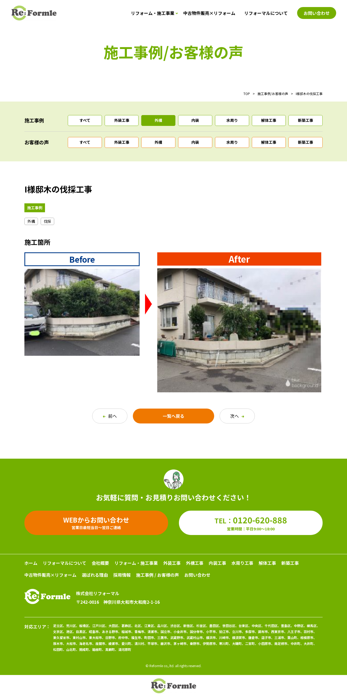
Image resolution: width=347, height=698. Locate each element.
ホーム (30, 563)
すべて (84, 120)
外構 (158, 120)
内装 (195, 120)
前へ (110, 416)
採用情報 (122, 575)
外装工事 (121, 120)
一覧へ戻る (173, 416)
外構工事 (194, 563)
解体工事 (268, 120)
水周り (232, 120)
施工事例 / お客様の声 (157, 575)
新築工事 (305, 120)
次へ (237, 416)
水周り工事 (242, 563)
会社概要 (100, 563)
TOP (246, 93)
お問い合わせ (197, 575)
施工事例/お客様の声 (273, 93)
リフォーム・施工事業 (152, 13)
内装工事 (217, 563)
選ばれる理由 (95, 575)
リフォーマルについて (266, 13)
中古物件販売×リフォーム (209, 13)
